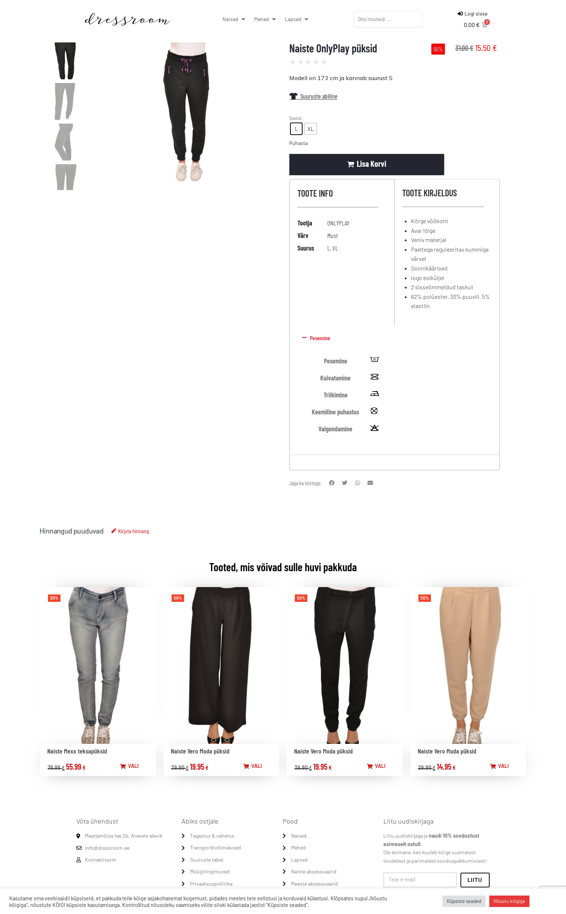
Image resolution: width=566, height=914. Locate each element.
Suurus (295, 118)
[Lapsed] (297, 19)
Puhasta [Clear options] (298, 143)
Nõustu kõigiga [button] (509, 901)
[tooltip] (374, 361)
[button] (393, 338)
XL (335, 248)
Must (332, 236)
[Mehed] (266, 19)
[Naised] (235, 19)
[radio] (296, 128)
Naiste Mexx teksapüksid (77, 751)
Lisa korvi (372, 164)
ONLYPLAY (338, 223)
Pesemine (320, 338)
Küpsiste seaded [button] (464, 901)
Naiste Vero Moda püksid (200, 751)
